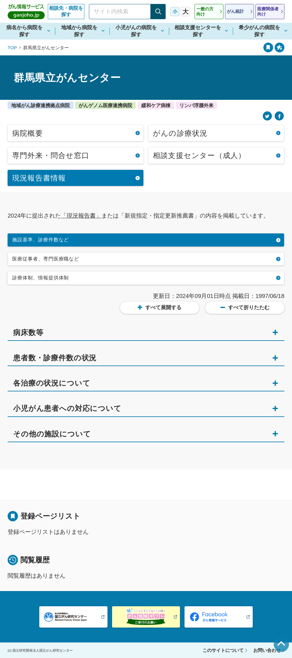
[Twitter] (267, 116)
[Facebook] (279, 116)
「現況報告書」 (81, 215)
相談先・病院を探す (66, 11)
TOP (12, 47)
